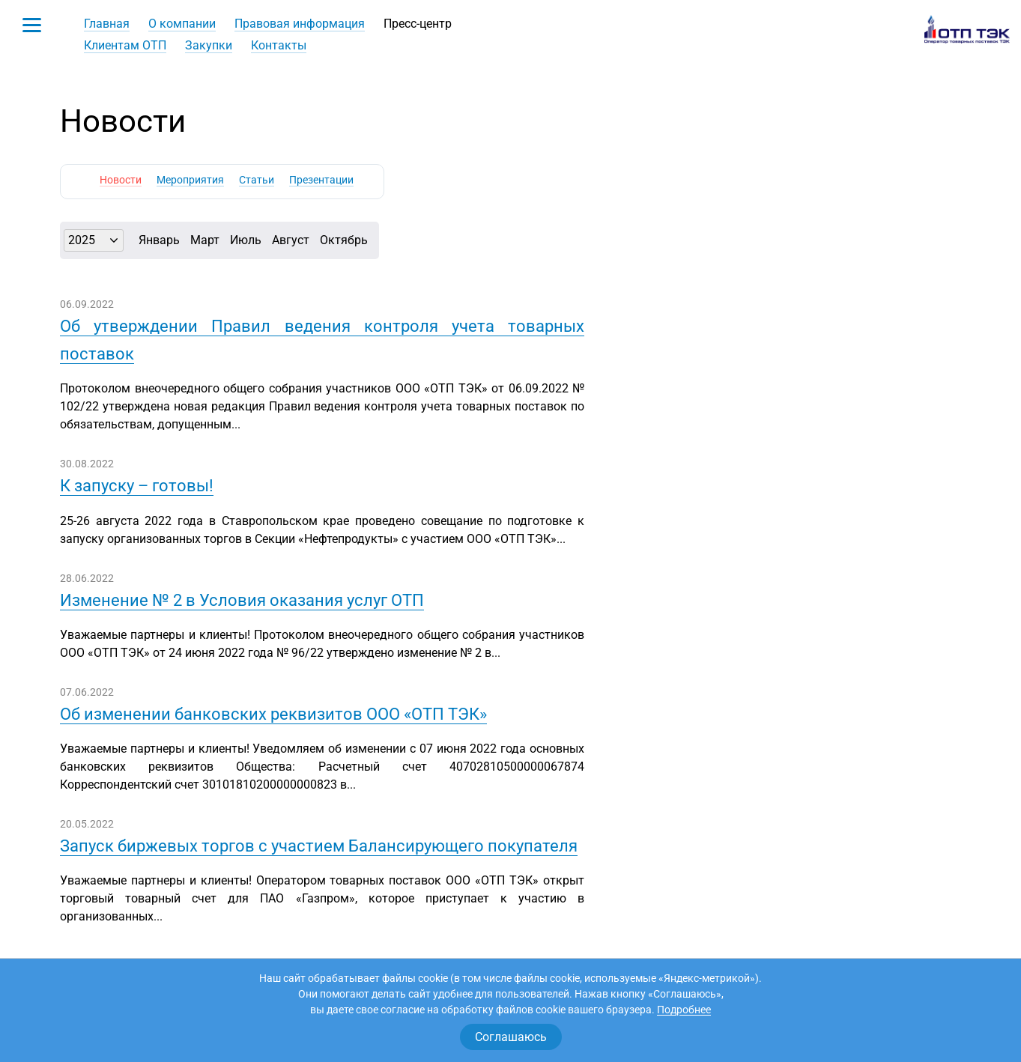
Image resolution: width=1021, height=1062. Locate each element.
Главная (107, 23)
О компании (182, 23)
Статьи (256, 180)
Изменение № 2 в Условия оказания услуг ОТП (242, 600)
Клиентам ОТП (125, 45)
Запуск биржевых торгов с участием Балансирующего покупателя (319, 846)
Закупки (208, 45)
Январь (159, 240)
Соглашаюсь (511, 1037)
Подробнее (684, 1010)
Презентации (321, 180)
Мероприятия (190, 180)
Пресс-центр (418, 23)
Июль (245, 240)
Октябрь (344, 240)
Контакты (278, 45)
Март (204, 240)
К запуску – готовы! (136, 485)
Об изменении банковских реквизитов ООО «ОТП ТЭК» (273, 714)
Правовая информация (299, 23)
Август (290, 240)
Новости (121, 180)
